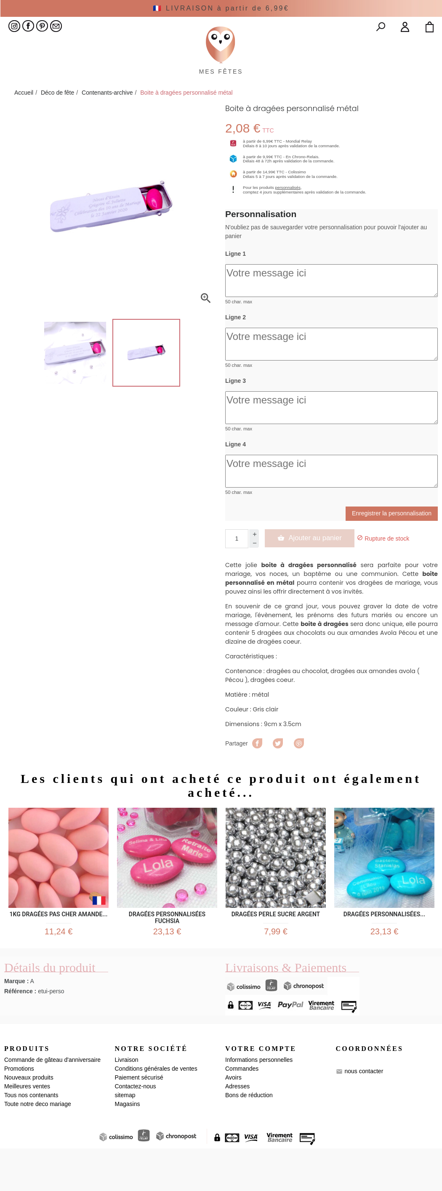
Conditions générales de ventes (156, 1111)
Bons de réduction (249, 1137)
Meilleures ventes (27, 1128)
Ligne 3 (235, 419)
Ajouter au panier (314, 576)
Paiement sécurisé (139, 1120)
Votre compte (260, 1091)
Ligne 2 (235, 356)
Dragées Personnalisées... (384, 951)
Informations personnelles (259, 1102)
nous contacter (363, 1113)
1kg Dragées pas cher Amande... (58, 951)
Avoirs (233, 1120)
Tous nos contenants (31, 1137)
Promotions (19, 1111)
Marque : (16, 1024)
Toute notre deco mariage (37, 1146)
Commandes (241, 1111)
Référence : (20, 1034)
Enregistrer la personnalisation (391, 552)
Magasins (127, 1146)
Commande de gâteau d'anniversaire (52, 1102)
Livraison (126, 1102)
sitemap (125, 1137)
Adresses (237, 1128)
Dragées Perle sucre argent (276, 951)
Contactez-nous (135, 1128)
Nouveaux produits (28, 1120)
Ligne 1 (235, 292)
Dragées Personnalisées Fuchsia (167, 951)
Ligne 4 (235, 483)
